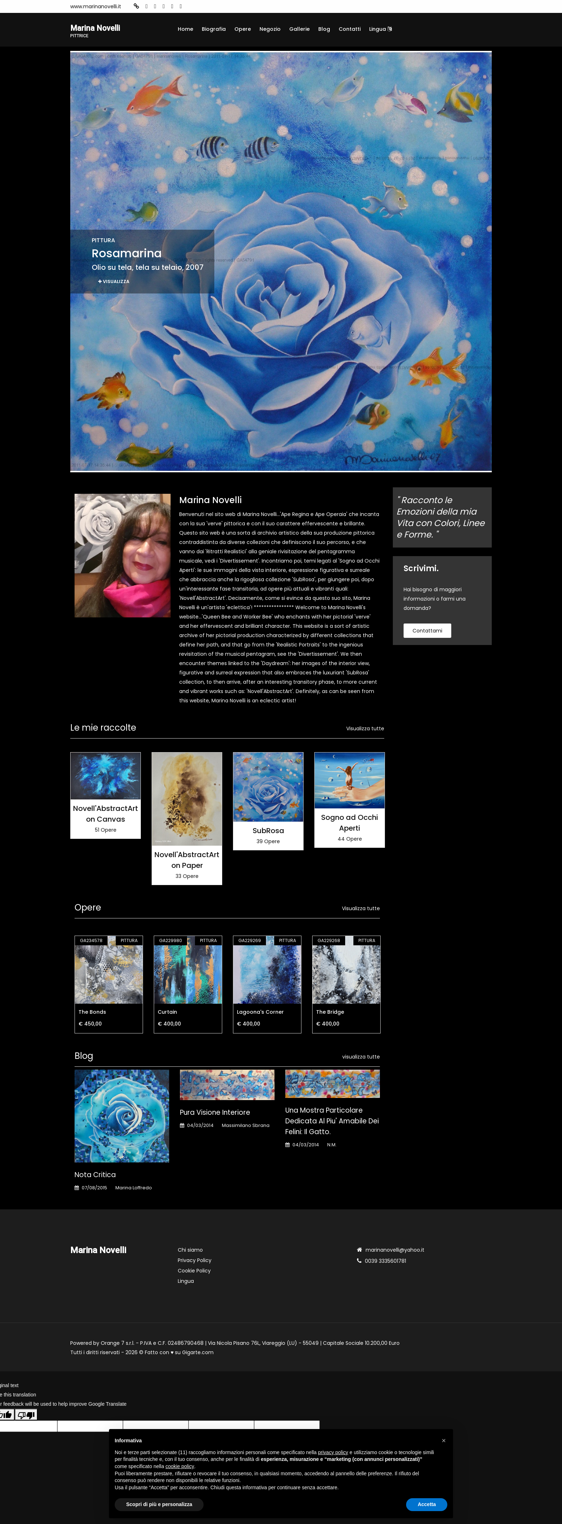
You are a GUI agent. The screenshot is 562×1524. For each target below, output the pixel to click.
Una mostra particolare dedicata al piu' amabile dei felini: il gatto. (332, 1122)
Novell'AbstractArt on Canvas (105, 814)
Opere (242, 29)
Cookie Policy (194, 1271)
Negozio (270, 29)
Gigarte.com (198, 1353)
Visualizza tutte (365, 729)
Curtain (167, 1013)
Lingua (380, 29)
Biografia (214, 29)
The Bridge (330, 1013)
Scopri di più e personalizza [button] (159, 1504)
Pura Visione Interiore (215, 1113)
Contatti (350, 29)
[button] (443, 1440)
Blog (324, 29)
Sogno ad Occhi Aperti (349, 823)
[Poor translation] (26, 1416)
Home (185, 29)
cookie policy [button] (180, 1466)
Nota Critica (95, 1176)
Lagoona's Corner (260, 1013)
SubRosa (268, 832)
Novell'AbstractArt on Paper (186, 861)
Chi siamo (190, 1251)
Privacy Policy (194, 1261)
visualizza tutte (361, 1058)
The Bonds (92, 1013)
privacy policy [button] (333, 1452)
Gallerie (299, 29)
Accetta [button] (427, 1504)
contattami (427, 631)
